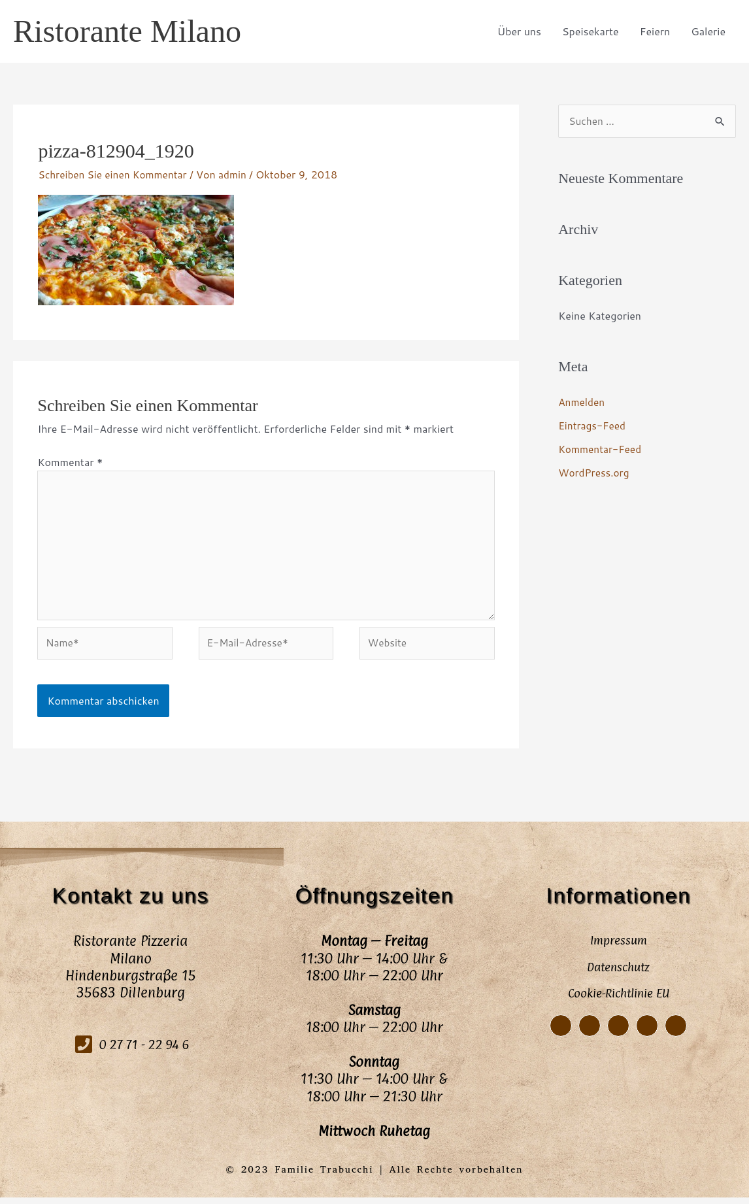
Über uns (519, 31)
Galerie (708, 31)
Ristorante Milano (131, 31)
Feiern (655, 31)
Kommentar (70, 461)
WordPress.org (594, 472)
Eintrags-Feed (593, 425)
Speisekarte (590, 31)
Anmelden (582, 402)
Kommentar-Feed (601, 449)
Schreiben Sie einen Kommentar (115, 174)
